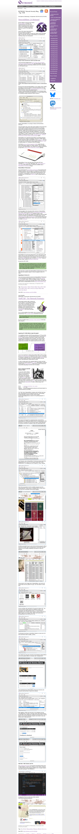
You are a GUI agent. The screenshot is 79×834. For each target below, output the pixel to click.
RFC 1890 (24, 258)
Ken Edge (35, 376)
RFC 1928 (34, 362)
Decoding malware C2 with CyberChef (55, 20)
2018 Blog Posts (54, 54)
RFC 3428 (25, 163)
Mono (23, 288)
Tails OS (21, 356)
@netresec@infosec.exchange (55, 108)
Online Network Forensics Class (53, 33)
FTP (42, 286)
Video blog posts (53, 73)
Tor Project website (30, 313)
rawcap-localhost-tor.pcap (30, 385)
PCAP (25, 290)
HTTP (29, 288)
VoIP (20, 290)
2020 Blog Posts (54, 50)
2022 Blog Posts (54, 46)
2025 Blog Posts (54, 40)
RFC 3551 (39, 258)
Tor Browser (27, 356)
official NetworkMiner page (40, 281)
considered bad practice (25, 764)
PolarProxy (33, 174)
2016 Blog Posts (54, 58)
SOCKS (40, 827)
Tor (22, 290)
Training (33, 6)
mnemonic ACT (32, 216)
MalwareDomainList (22, 213)
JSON (37, 288)
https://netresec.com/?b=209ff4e (30, 292)
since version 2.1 (28, 363)
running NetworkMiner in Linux (37, 88)
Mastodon (39, 832)
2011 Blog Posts (54, 69)
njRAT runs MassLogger (56, 17)
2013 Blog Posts (54, 65)
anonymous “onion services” (34, 319)
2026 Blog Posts (54, 38)
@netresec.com (57, 98)
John (20, 288)
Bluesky (45, 832)
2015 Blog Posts (54, 60)
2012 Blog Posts (54, 67)
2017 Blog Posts (54, 56)
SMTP (29, 286)
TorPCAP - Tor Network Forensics (31, 298)
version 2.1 (40, 139)
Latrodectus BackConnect (53, 23)
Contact (27, 832)
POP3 (33, 286)
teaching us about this (33, 259)
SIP (43, 288)
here (41, 379)
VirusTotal (31, 213)
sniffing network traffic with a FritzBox (31, 147)
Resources (40, 6)
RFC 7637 (43, 141)
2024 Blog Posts (54, 42)
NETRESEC (21, 6)
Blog (45, 6)
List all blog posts (53, 71)
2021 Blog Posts (54, 48)
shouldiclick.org (37, 212)
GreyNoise (25, 218)
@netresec (53, 90)
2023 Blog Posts (54, 44)
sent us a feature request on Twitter (30, 144)
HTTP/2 (33, 288)
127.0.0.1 (44, 827)
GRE (40, 288)
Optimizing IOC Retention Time (53, 29)
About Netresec (52, 6)
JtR (45, 286)
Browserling (42, 212)
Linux (26, 288)
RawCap (42, 357)
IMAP (36, 286)
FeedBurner (53, 78)
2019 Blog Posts (54, 52)
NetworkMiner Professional (23, 165)
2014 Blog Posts (54, 63)
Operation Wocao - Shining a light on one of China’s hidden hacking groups (32, 135)
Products (28, 6)
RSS (53, 832)
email (39, 286)
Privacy (33, 832)
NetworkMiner (22, 23)
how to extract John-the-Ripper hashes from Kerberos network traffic (31, 63)
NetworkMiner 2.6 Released (28, 20)
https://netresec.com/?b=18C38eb (30, 830)
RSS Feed (53, 80)
